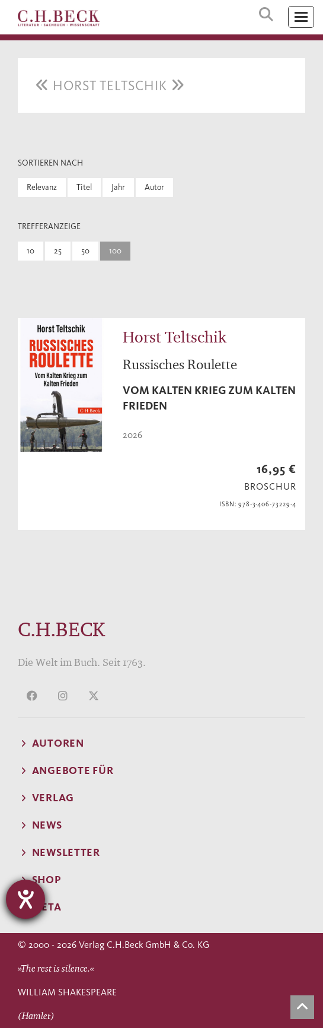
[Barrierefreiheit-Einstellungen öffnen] (25, 899)
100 (115, 251)
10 (30, 251)
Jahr (118, 187)
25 (58, 251)
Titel (84, 187)
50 (85, 251)
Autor (154, 187)
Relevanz (42, 187)
